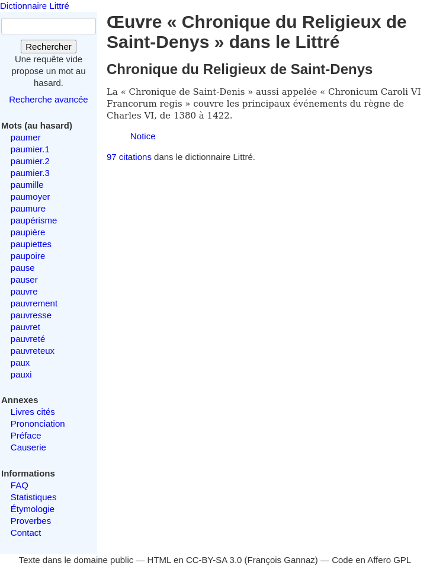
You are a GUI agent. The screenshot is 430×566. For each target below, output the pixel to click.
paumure (28, 208)
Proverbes (31, 521)
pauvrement (34, 303)
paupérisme (34, 220)
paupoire (28, 256)
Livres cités (33, 412)
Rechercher (48, 46)
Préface (26, 435)
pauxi (21, 374)
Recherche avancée (48, 99)
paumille (27, 185)
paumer (26, 137)
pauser (24, 279)
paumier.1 (30, 149)
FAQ (19, 485)
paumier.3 (30, 173)
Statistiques (34, 497)
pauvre (24, 291)
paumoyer (30, 196)
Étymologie (32, 509)
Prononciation (38, 423)
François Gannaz (281, 560)
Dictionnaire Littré (34, 6)
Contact (26, 532)
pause (23, 268)
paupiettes (31, 244)
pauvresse (31, 315)
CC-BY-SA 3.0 (214, 560)
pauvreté (28, 339)
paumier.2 (30, 161)
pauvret (25, 327)
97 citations (129, 157)
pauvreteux (32, 351)
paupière (28, 232)
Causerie (28, 447)
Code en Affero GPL (371, 560)
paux (20, 362)
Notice (143, 136)
